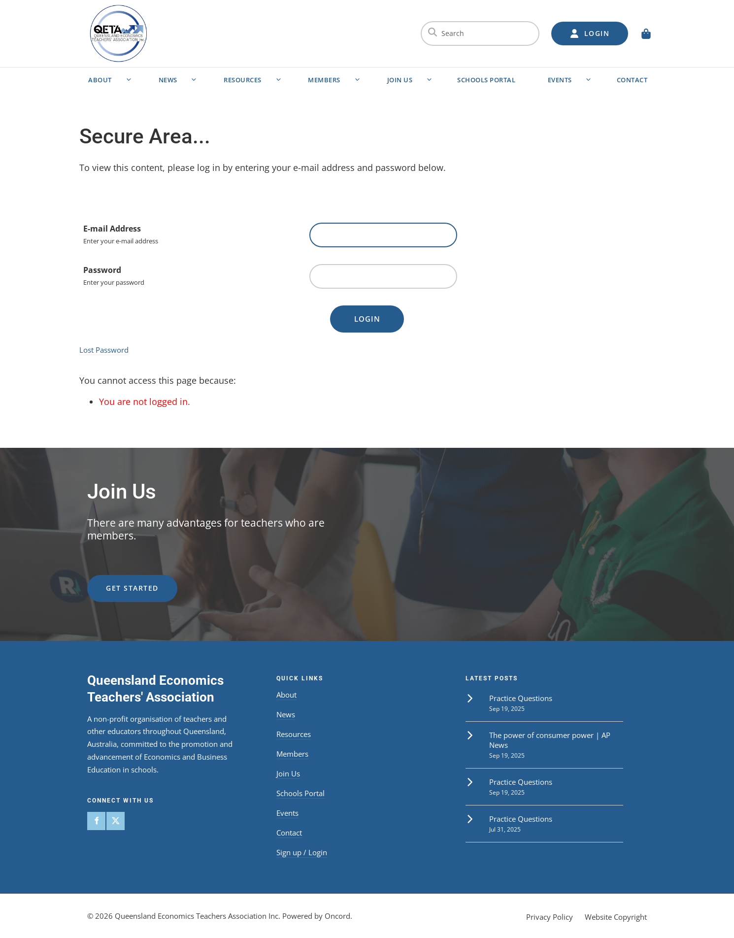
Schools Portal (486, 79)
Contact (632, 79)
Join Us (400, 79)
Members (324, 79)
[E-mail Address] (383, 235)
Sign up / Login (301, 852)
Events (560, 79)
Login (367, 319)
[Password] (383, 276)
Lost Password (104, 350)
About (100, 79)
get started (113, 580)
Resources (243, 79)
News (168, 79)
